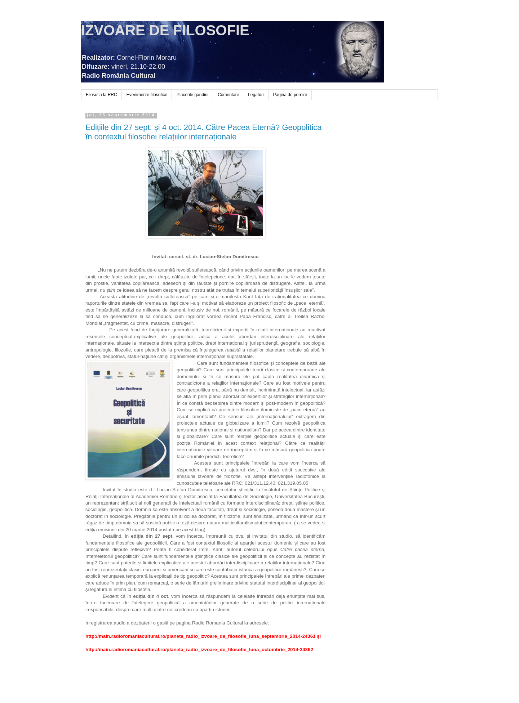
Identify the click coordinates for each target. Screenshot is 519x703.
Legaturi (255, 94)
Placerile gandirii (192, 94)
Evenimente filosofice (147, 94)
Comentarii (228, 94)
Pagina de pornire (290, 94)
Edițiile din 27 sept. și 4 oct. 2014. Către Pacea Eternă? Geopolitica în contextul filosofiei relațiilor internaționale (203, 132)
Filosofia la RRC (101, 94)
